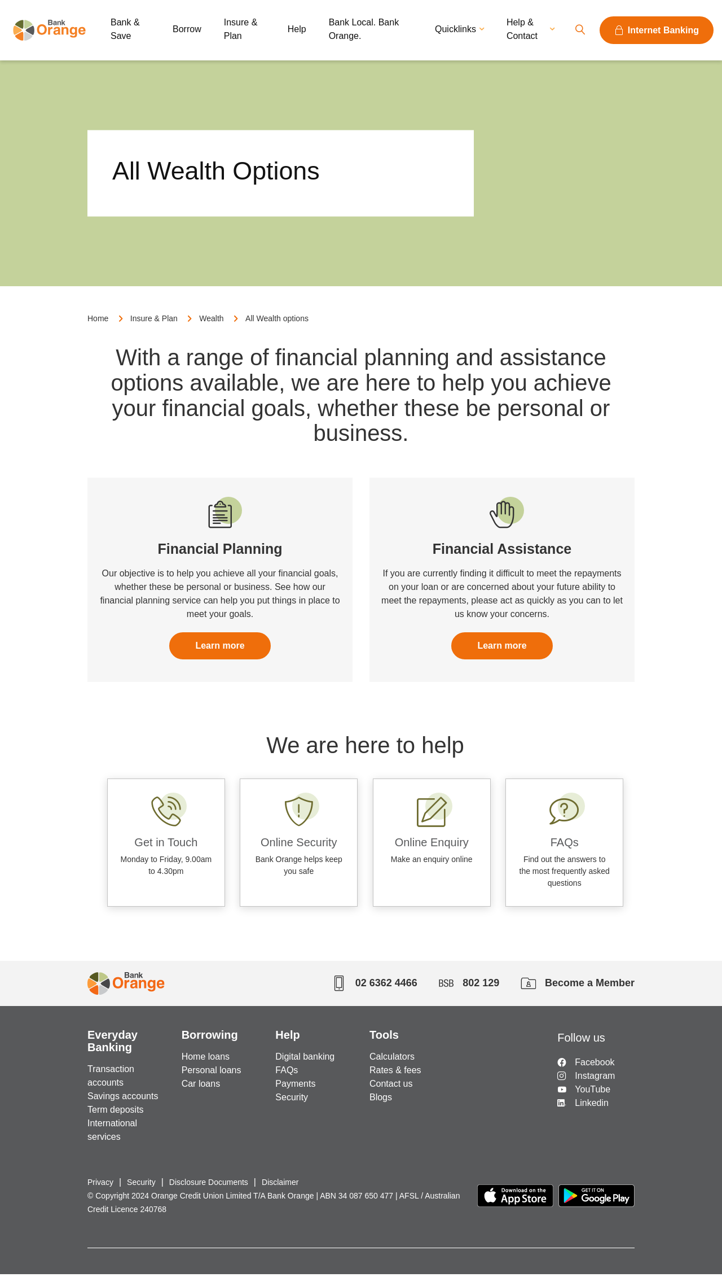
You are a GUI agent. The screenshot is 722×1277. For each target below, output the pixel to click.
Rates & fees (395, 1073)
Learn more (219, 652)
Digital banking (304, 1059)
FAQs (286, 1073)
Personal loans (211, 1073)
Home (97, 324)
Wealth (211, 324)
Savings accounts (122, 1099)
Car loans (201, 1086)
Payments (295, 1086)
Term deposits (115, 1112)
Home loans (206, 1059)
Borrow (187, 29)
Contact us (390, 1086)
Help (297, 29)
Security (291, 1100)
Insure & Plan (241, 29)
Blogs (380, 1100)
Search (580, 30)
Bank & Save (125, 29)
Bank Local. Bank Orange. (364, 29)
